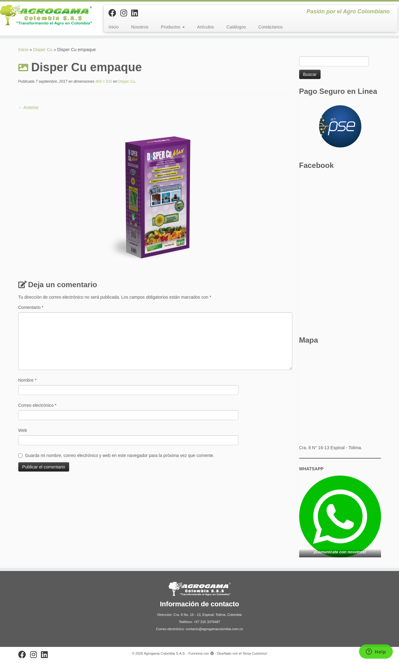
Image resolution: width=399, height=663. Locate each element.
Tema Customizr (254, 653)
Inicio (114, 26)
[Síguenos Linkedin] (136, 13)
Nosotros (140, 26)
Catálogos (236, 26)
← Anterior (28, 107)
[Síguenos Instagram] (125, 13)
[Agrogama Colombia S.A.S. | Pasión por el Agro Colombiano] (46, 15)
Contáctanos (270, 26)
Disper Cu (42, 49)
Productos (173, 26)
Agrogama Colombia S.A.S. (165, 653)
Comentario (31, 307)
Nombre (27, 380)
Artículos (205, 26)
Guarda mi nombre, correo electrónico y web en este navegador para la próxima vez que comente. (119, 455)
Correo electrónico (37, 405)
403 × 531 (103, 81)
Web (22, 430)
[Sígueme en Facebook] (114, 13)
